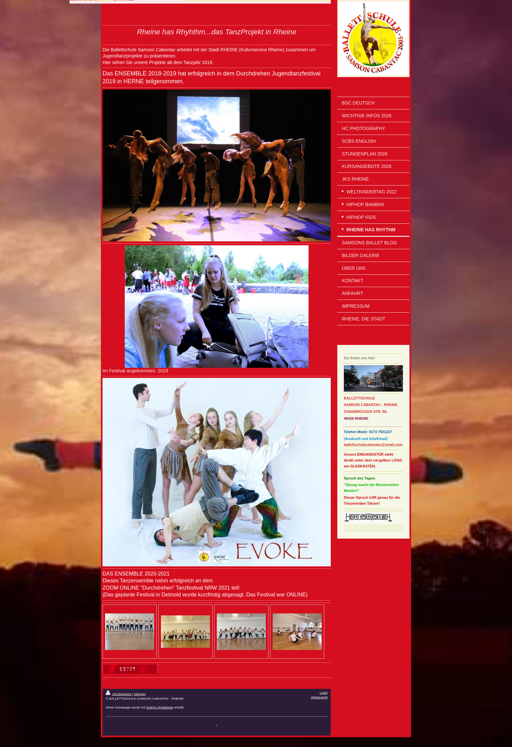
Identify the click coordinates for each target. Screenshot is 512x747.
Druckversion (119, 694)
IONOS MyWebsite (159, 707)
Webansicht (319, 697)
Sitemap (140, 694)
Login (324, 692)
